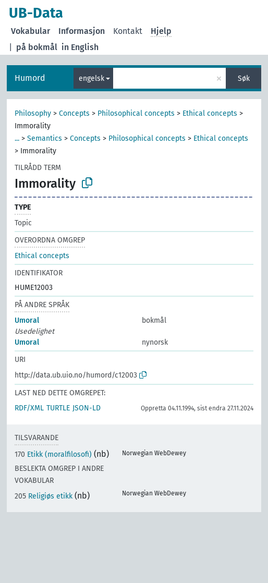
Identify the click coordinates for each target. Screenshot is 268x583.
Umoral (27, 320)
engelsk (91, 78)
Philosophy (33, 113)
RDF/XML (29, 408)
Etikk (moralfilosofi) (53, 454)
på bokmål (36, 47)
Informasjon (81, 31)
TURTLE (58, 408)
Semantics (44, 138)
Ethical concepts (209, 113)
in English (80, 47)
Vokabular (30, 31)
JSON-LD (86, 408)
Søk (244, 78)
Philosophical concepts (136, 113)
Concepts (74, 113)
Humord (30, 78)
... (17, 138)
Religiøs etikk (43, 496)
